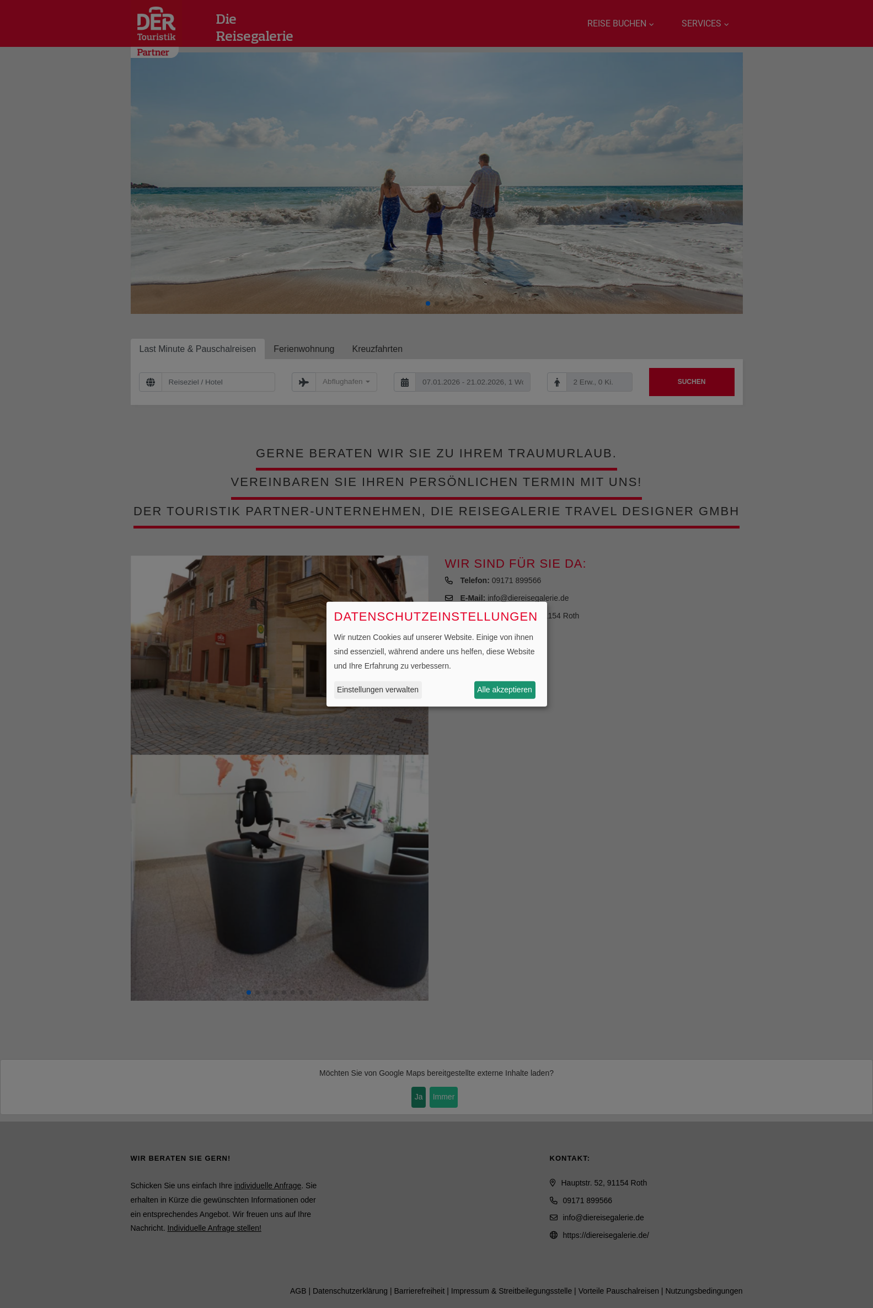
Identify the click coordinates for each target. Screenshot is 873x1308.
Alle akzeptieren (504, 689)
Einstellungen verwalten (378, 689)
